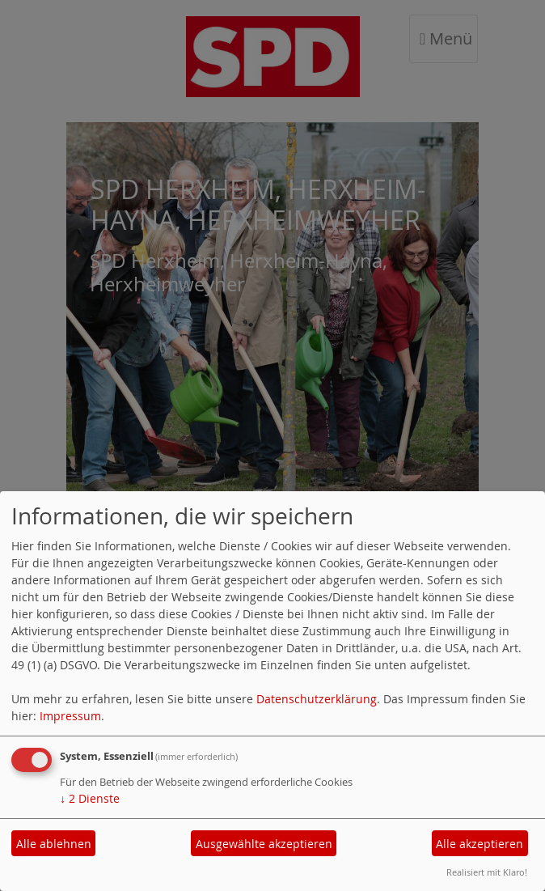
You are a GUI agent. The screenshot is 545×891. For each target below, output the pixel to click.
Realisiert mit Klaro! (486, 872)
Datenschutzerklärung (316, 698)
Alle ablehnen (53, 843)
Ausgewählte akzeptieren (264, 843)
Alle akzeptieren (479, 843)
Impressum (70, 715)
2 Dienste (90, 798)
